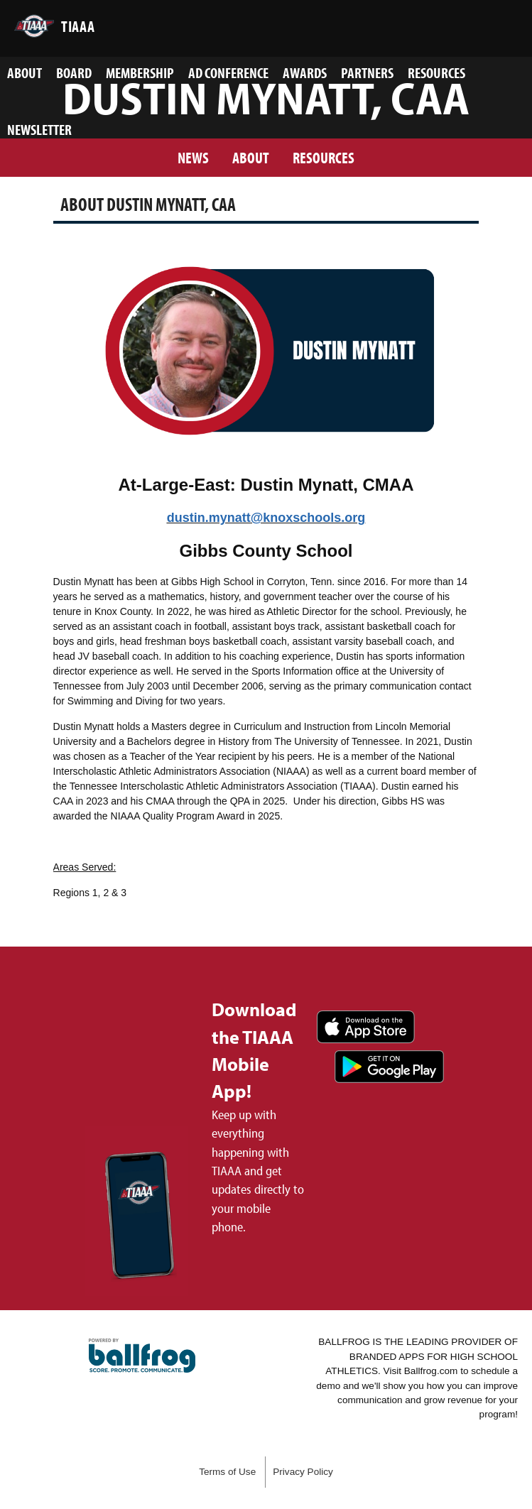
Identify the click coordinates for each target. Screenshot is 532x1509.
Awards (305, 72)
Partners (367, 72)
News (193, 157)
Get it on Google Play (389, 1066)
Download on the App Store (366, 1026)
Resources (436, 72)
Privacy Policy (303, 1471)
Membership (140, 72)
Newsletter (39, 129)
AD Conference (228, 72)
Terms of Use (227, 1471)
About (24, 72)
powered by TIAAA (142, 1356)
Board (74, 72)
